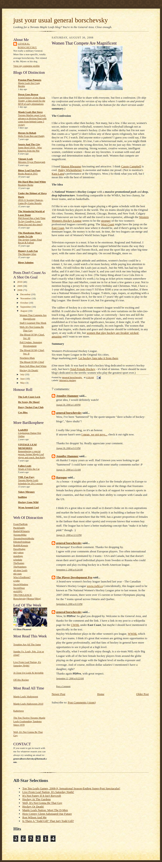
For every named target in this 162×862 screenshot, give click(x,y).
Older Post (142, 694)
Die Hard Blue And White (32, 181)
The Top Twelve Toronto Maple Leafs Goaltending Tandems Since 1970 (29, 721)
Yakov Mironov (26, 491)
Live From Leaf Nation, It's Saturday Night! (48, 792)
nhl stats (17, 573)
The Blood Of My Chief (32, 362)
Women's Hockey (67, 380)
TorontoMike (20, 534)
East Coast (58, 228)
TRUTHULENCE (22, 595)
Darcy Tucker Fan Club (31, 407)
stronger (106, 220)
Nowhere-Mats (27, 357)
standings (18, 556)
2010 (20, 281)
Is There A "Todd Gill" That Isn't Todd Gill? (48, 821)
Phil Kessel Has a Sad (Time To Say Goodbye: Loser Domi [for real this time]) (31, 221)
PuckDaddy (19, 527)
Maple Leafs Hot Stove (30, 112)
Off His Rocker (21, 679)
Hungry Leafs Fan (28, 250)
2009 (20, 286)
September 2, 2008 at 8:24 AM (69, 569)
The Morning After (27, 254)
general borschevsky (27, 46)
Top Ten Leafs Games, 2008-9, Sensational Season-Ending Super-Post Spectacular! (71, 788)
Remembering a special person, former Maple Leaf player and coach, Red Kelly (31, 454)
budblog (22, 497)
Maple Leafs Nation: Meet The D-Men (45, 810)
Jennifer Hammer (67, 395)
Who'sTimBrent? (21, 577)
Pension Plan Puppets (29, 79)
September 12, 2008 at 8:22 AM (70, 678)
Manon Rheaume (71, 166)
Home (100, 694)
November (26, 298)
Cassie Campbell (131, 166)
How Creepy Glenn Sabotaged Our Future (47, 813)
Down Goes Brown (28, 94)
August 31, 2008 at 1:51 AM (68, 469)
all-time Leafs (20, 570)
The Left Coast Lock (29, 396)
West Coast (107, 224)
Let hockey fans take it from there (98, 358)
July (22, 374)
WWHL (132, 633)
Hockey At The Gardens (36, 799)
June (22, 378)
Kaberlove (18, 710)
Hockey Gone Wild (28, 502)
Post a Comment (63, 686)
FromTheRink (20, 524)
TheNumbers (19, 566)
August (24, 310)
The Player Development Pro (74, 577)
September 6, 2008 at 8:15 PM (69, 604)
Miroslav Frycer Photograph (31, 162)
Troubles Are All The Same (27, 644)
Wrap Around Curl (28, 507)
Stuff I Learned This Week (33, 322)
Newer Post (58, 694)
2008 (20, 290)
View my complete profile (26, 65)
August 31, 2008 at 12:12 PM (69, 535)
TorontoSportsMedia (23, 538)
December (25, 294)
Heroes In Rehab (27, 132)
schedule (17, 559)
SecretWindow (20, 584)
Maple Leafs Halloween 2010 (28, 703)
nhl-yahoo (18, 552)
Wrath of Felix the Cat (28, 469)
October (24, 302)
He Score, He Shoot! (29, 402)
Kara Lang (58, 173)
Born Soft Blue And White (33, 366)
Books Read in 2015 (27, 173)
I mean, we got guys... (94, 434)
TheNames (18, 563)
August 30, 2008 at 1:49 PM (68, 405)
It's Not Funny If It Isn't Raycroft (41, 795)
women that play (97, 333)
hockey (111, 333)
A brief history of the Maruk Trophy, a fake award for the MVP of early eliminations (31, 100)
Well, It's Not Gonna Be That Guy (42, 803)
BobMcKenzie (20, 545)
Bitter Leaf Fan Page (29, 170)
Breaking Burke (25, 185)
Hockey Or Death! (29, 370)
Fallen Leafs (24, 465)
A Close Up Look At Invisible (28, 672)
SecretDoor (19, 588)
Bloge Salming (26, 262)
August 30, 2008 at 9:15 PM (68, 448)
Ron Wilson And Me (34, 817)
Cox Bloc (23, 412)
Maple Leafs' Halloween (25, 696)
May (22, 382)
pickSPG (17, 591)
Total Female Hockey (82, 369)
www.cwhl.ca (95, 586)
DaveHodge (19, 549)
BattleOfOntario (21, 531)
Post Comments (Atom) (82, 702)
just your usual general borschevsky (60, 20)
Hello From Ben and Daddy (31, 136)
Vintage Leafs (25, 158)
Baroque (61, 477)
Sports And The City (29, 144)
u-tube (16, 580)
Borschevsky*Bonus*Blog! (27, 598)
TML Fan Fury (26, 477)
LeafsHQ (23, 429)
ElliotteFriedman (21, 541)
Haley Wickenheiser (70, 170)
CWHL (75, 625)
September (26, 306)
